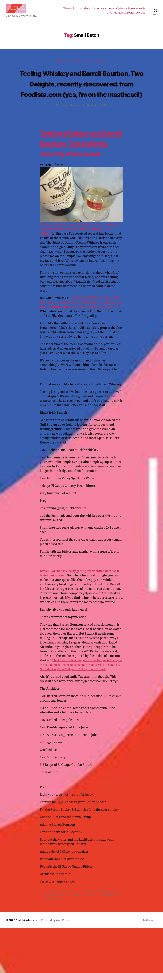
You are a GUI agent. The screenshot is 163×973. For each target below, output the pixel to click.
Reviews (104, 66)
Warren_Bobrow (70, 120)
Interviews (76, 66)
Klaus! (87, 10)
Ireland (62, 940)
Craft (94, 936)
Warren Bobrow (72, 10)
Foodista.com (51, 940)
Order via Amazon (103, 10)
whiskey (75, 943)
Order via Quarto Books (120, 14)
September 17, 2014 (97, 120)
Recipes (91, 66)
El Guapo (102, 936)
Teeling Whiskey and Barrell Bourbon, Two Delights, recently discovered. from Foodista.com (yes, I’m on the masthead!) (81, 93)
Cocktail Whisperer (80, 936)
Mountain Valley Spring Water (83, 940)
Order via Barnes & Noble (130, 10)
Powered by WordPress (57, 964)
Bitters (65, 936)
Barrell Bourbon (52, 936)
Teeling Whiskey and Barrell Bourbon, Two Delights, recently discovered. (77, 168)
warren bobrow (62, 943)
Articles (140, 14)
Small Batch (106, 940)
